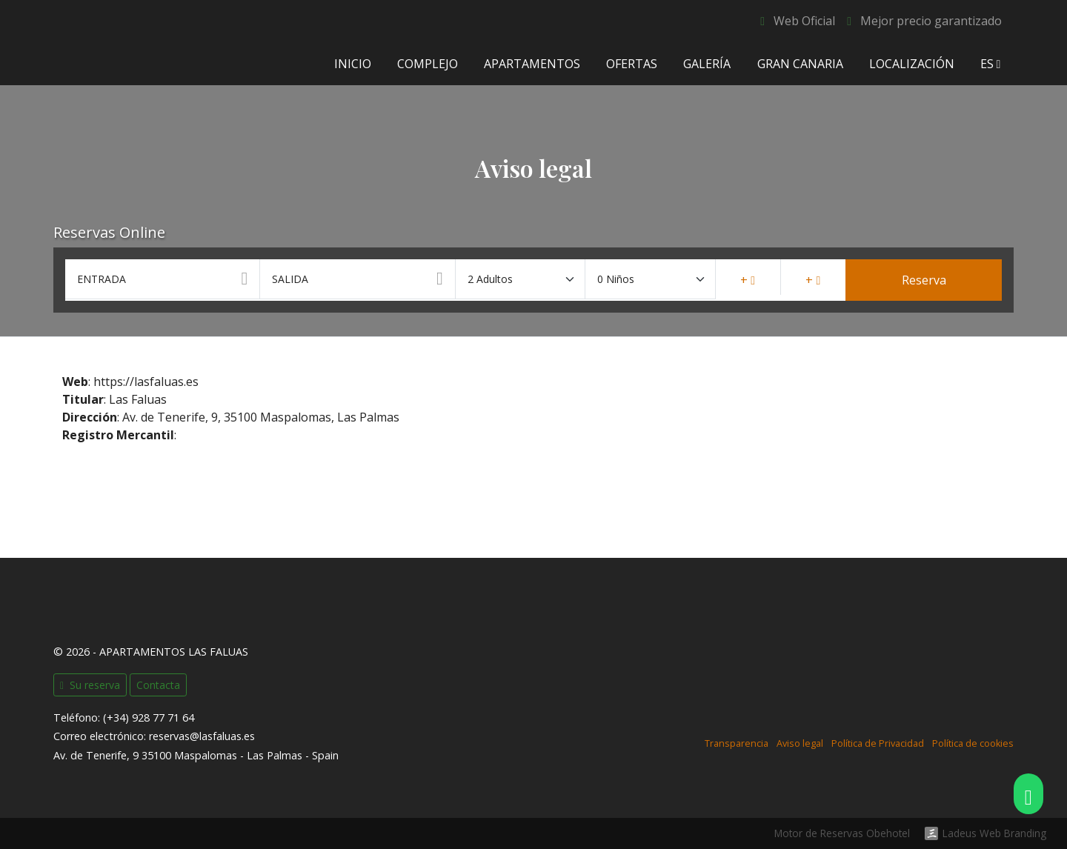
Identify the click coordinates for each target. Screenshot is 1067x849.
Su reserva (90, 685)
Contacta (158, 685)
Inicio (351, 64)
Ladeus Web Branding (994, 833)
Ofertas (631, 64)
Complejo (426, 64)
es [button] (990, 64)
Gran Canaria (799, 64)
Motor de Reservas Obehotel (842, 833)
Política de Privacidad (877, 743)
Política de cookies (973, 743)
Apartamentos (532, 64)
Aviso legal (800, 743)
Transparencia (736, 743)
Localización (911, 64)
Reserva (924, 280)
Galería (707, 64)
